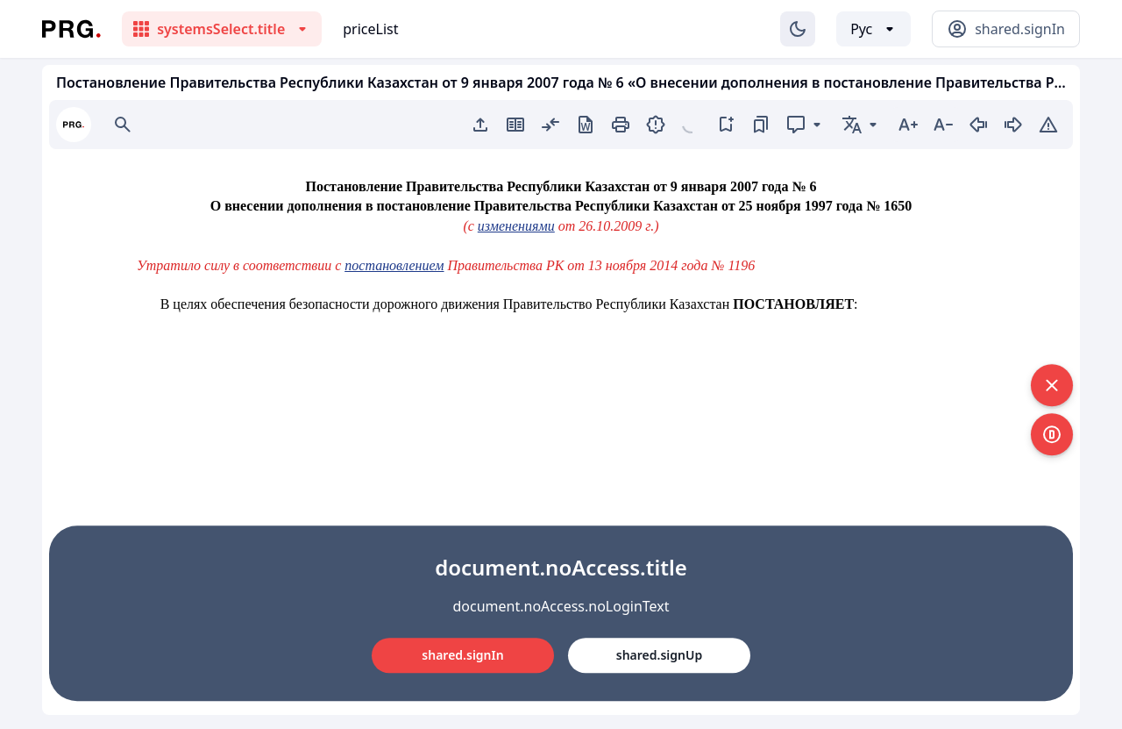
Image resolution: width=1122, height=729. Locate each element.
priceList (370, 29)
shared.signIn (462, 655)
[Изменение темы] (797, 28)
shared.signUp (659, 655)
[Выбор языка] (873, 28)
